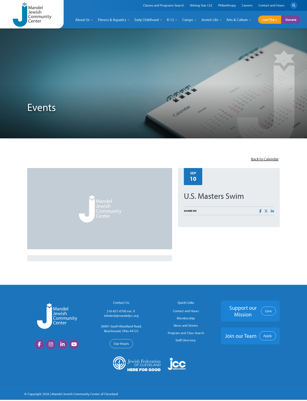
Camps (187, 19)
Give (268, 312)
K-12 (170, 19)
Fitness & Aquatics (112, 19)
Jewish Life (209, 19)
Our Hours (121, 345)
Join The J (272, 19)
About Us (82, 19)
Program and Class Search (186, 334)
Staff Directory (185, 341)
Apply (267, 337)
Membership (186, 319)
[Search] (293, 5)
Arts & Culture (237, 19)
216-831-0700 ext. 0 (121, 312)
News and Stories (186, 326)
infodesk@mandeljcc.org (121, 317)
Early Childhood (147, 19)
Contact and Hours (186, 312)
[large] (39, 345)
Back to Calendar (262, 159)
